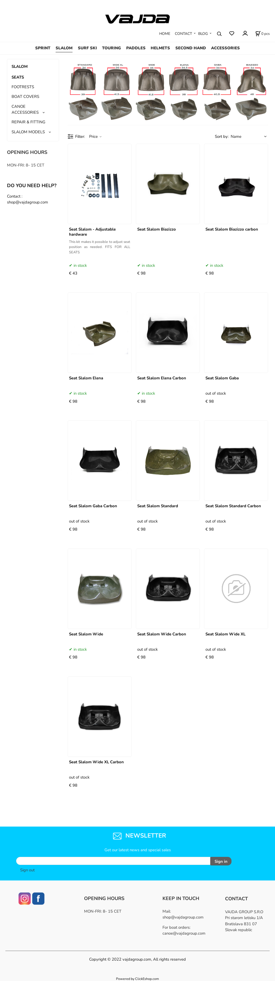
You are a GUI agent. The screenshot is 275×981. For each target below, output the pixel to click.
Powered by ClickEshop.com (137, 978)
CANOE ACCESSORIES (25, 109)
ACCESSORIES (225, 48)
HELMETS (160, 48)
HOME (164, 33)
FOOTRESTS (23, 87)
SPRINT (42, 48)
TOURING (111, 48)
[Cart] (262, 34)
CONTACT (183, 33)
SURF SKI (87, 48)
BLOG (203, 33)
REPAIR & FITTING (28, 122)
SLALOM (64, 48)
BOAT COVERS (25, 96)
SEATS (18, 77)
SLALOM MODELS (28, 132)
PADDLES (136, 48)
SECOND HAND (190, 48)
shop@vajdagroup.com (183, 916)
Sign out (27, 869)
